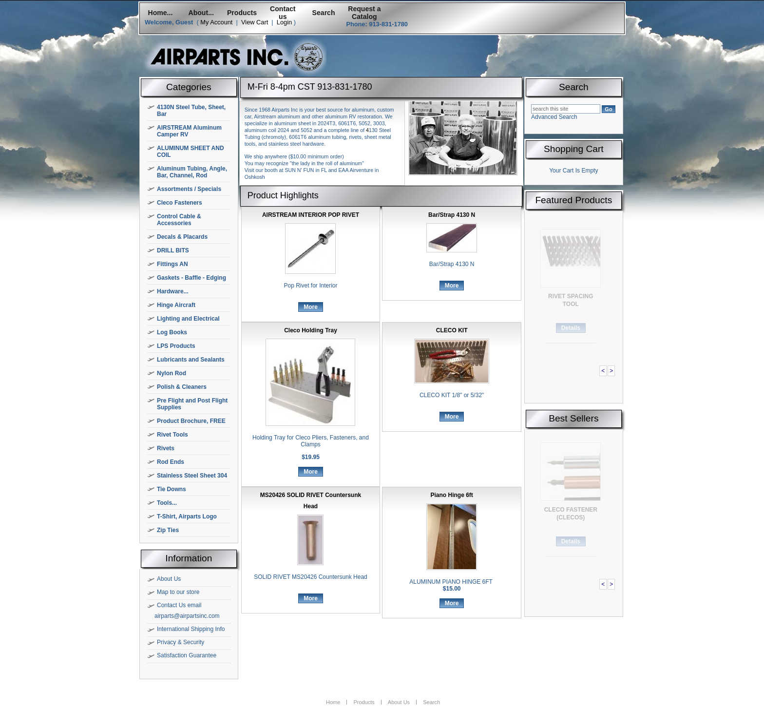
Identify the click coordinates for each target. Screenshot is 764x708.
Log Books (172, 332)
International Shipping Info (191, 629)
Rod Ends (170, 462)
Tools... (167, 502)
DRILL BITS (173, 250)
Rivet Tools (172, 434)
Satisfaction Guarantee (186, 655)
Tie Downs (171, 489)
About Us (169, 578)
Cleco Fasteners (179, 202)
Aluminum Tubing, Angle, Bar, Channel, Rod (192, 172)
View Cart (254, 22)
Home (333, 702)
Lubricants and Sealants (191, 359)
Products (242, 13)
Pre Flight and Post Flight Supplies (192, 404)
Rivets (165, 448)
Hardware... (173, 291)
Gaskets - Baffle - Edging (191, 277)
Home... (160, 13)
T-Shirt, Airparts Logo (187, 516)
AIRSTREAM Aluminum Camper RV (189, 131)
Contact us (282, 12)
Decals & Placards (182, 236)
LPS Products (176, 346)
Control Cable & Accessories (179, 220)
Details (570, 328)
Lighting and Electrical (188, 318)
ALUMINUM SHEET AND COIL (190, 151)
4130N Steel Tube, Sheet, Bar (191, 110)
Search (323, 13)
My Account (216, 22)
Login (284, 22)
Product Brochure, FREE (191, 421)
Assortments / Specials (189, 189)
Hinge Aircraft (176, 305)
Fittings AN (172, 264)
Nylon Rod (171, 373)
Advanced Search (554, 117)
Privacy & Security (180, 642)
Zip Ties (168, 530)
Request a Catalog (364, 12)
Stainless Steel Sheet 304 (192, 475)
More (311, 307)
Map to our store (178, 592)
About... (201, 13)
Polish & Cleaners (182, 386)
